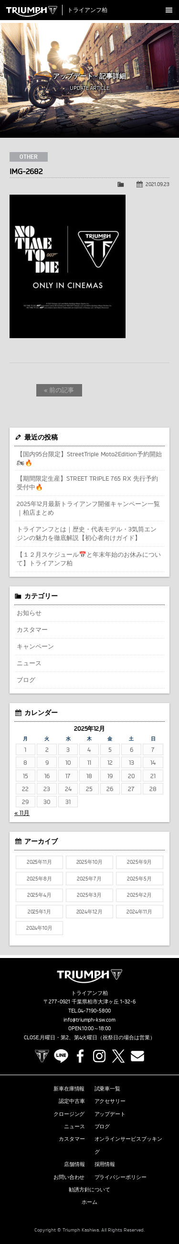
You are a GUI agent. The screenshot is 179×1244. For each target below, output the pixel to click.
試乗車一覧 (108, 1088)
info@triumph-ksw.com (89, 1019)
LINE (61, 1056)
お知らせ (29, 612)
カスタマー (32, 629)
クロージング (69, 1114)
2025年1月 (40, 911)
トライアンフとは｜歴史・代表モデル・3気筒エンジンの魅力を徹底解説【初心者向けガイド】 (87, 533)
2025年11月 (40, 862)
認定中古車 (72, 1101)
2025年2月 (139, 895)
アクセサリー (110, 1101)
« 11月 (22, 812)
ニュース (29, 663)
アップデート (110, 1114)
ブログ (26, 679)
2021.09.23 (157, 184)
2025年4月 (39, 895)
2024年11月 (139, 911)
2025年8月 (39, 878)
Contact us (137, 1056)
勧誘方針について (90, 1189)
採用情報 (105, 1164)
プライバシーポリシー (121, 1177)
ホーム (89, 1202)
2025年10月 (89, 862)
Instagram (99, 1056)
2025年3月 (89, 895)
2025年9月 (139, 862)
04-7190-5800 (94, 1010)
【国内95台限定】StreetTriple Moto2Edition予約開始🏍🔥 (89, 458)
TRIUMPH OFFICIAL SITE (42, 1056)
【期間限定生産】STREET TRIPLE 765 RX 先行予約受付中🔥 (87, 482)
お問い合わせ (69, 1177)
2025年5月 (139, 878)
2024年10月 (39, 928)
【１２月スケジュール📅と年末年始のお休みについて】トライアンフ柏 (89, 558)
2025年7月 (89, 878)
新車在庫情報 (69, 1088)
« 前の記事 (59, 390)
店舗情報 (74, 1164)
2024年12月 (89, 911)
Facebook (80, 1056)
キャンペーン (35, 646)
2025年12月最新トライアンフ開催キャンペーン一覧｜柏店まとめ (88, 508)
